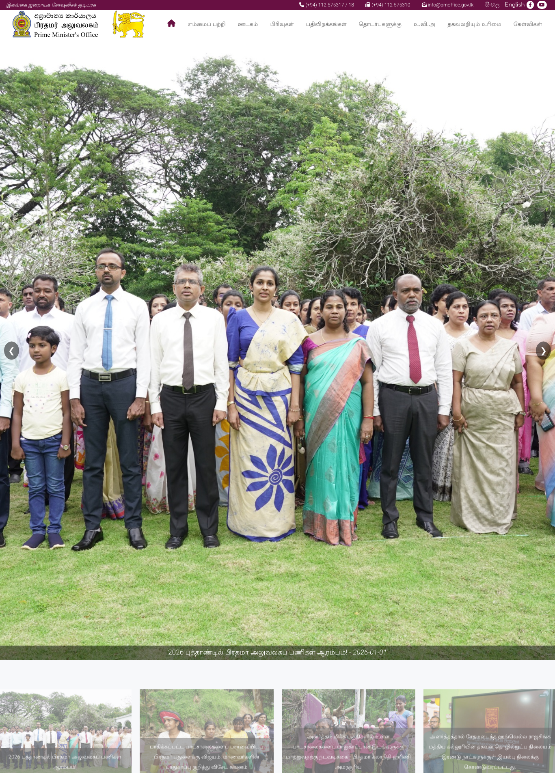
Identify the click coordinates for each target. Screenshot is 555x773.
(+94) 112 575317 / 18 (326, 5)
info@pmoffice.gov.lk (448, 5)
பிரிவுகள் (282, 24)
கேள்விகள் (528, 24)
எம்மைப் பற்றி (207, 24)
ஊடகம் (248, 24)
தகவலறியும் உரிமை (474, 24)
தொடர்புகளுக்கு (380, 24)
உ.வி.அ (424, 24)
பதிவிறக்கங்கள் (326, 24)
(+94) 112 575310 (387, 5)
